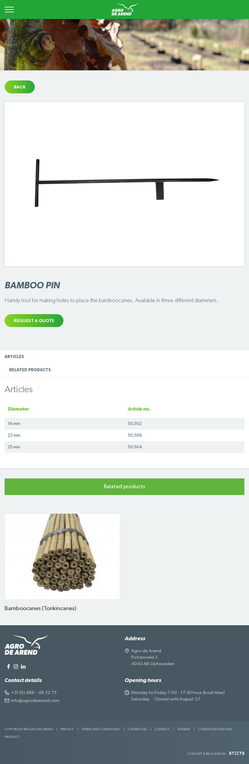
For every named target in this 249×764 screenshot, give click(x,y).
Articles (14, 357)
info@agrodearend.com (35, 700)
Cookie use (137, 729)
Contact (162, 729)
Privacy (67, 729)
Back (20, 87)
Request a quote (34, 321)
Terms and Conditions (101, 729)
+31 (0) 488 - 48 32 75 (34, 692)
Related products (30, 370)
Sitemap (183, 729)
